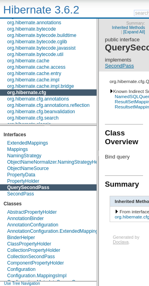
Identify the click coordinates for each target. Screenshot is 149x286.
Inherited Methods (128, 27)
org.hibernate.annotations (34, 22)
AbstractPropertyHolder (32, 212)
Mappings (17, 149)
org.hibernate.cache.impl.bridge (40, 86)
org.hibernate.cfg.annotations (38, 99)
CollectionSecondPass (31, 256)
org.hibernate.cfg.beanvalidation (41, 111)
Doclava (121, 242)
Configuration (21, 269)
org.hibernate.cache (28, 61)
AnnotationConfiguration (32, 225)
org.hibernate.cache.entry (34, 73)
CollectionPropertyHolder (33, 250)
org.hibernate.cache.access (36, 67)
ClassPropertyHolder (29, 244)
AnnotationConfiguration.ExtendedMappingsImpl (58, 231)
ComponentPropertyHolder (35, 263)
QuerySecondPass (28, 187)
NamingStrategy (24, 155)
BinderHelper (21, 237)
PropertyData (21, 175)
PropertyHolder (23, 181)
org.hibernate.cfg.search (32, 118)
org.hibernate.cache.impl (33, 80)
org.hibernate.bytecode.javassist (41, 48)
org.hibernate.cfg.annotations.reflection (48, 105)
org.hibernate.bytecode (31, 29)
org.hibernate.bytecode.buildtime (41, 35)
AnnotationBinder (25, 218)
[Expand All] (134, 32)
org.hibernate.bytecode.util (35, 54)
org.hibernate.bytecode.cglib (37, 41)
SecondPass (20, 194)
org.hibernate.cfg (26, 92)
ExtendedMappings (27, 143)
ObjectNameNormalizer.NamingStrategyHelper (56, 162)
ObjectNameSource (28, 168)
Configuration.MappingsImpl (36, 275)
